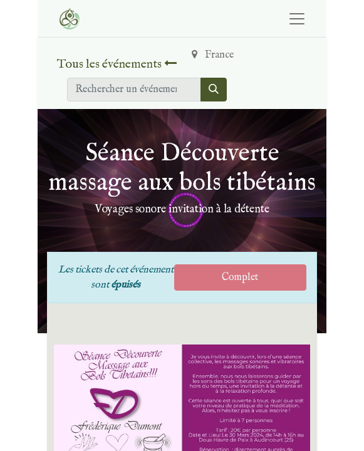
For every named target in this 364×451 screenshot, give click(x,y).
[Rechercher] (213, 89)
